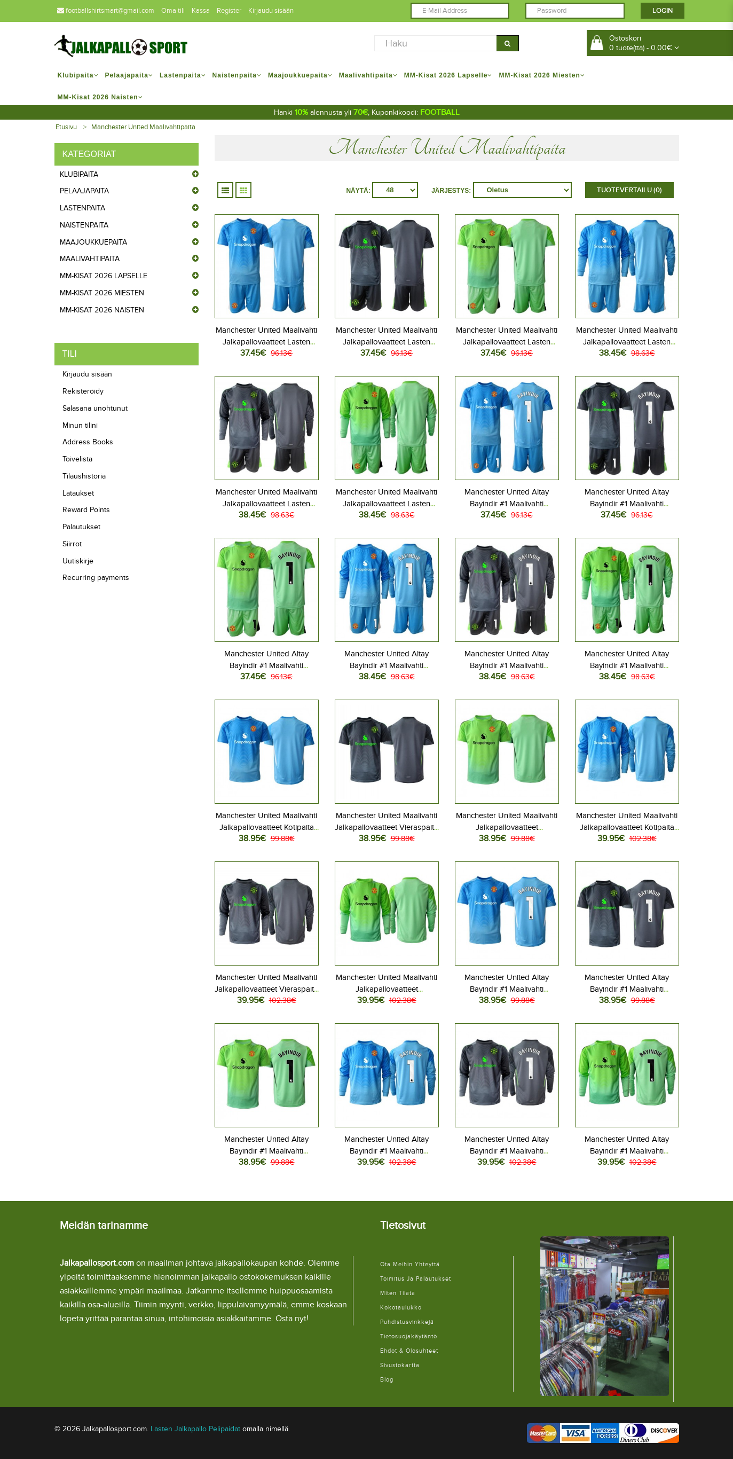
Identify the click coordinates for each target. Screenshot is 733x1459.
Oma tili (173, 10)
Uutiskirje (77, 561)
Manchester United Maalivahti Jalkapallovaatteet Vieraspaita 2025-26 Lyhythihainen (386, 827)
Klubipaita (79, 174)
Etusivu (66, 127)
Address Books (87, 441)
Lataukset (78, 493)
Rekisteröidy (83, 391)
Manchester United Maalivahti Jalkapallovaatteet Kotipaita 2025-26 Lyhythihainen (266, 827)
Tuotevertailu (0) (629, 190)
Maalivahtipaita (90, 258)
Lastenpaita (82, 208)
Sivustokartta (400, 1365)
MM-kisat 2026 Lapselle (103, 275)
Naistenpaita (84, 225)
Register (229, 10)
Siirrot (72, 543)
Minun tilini (80, 425)
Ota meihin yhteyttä (410, 1264)
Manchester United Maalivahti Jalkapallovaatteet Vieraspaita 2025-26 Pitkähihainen (266, 989)
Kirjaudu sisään (271, 10)
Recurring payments (95, 577)
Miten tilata (397, 1293)
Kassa (201, 10)
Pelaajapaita (84, 190)
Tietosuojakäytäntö (408, 1336)
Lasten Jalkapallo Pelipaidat (195, 1428)
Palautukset (81, 526)
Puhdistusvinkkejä (407, 1322)
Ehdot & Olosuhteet (409, 1350)
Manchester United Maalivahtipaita (143, 127)
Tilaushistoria (84, 476)
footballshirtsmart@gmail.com (105, 10)
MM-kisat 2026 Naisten (102, 310)
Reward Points (86, 509)
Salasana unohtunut (95, 408)
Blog (386, 1379)
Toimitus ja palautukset (415, 1278)
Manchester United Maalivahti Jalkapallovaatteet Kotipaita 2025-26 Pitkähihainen (626, 827)
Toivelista (77, 459)
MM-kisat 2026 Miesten (102, 292)
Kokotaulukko (401, 1307)
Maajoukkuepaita (93, 242)
